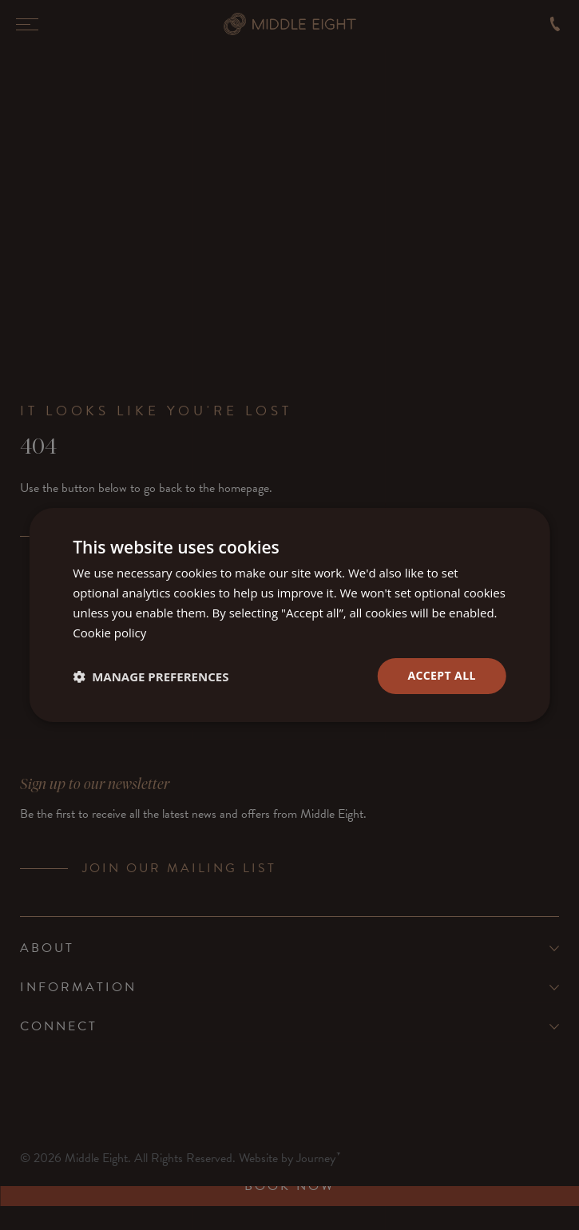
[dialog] (289, 615)
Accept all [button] (441, 675)
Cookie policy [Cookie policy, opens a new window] (109, 633)
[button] (150, 676)
